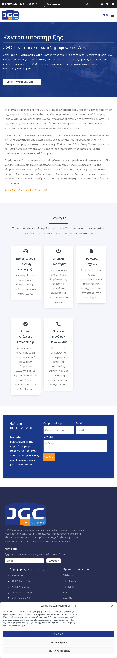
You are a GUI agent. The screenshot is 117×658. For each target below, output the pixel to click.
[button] (112, 605)
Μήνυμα (48, 436)
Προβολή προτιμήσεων (58, 650)
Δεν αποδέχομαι (58, 642)
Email (79, 423)
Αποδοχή (58, 634)
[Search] (87, 4)
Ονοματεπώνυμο (53, 423)
